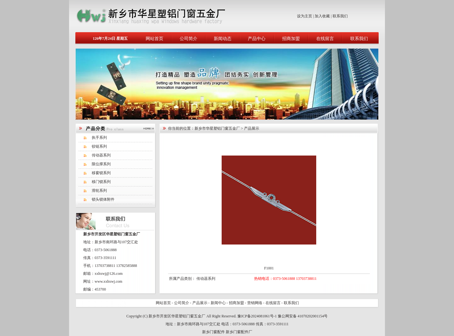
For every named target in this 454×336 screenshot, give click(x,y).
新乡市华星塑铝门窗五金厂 (217, 128)
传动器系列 (101, 155)
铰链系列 (99, 146)
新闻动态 (222, 38)
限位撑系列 (101, 164)
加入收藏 (322, 16)
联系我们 (340, 16)
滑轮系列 (99, 190)
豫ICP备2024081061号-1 (257, 316)
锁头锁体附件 (103, 199)
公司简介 (188, 38)
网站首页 (154, 38)
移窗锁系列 (101, 173)
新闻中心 (218, 303)
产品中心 (256, 38)
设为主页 (304, 16)
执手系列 (99, 137)
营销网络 (254, 303)
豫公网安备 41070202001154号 (303, 316)
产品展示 (199, 303)
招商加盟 (291, 38)
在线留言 (325, 38)
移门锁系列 (101, 182)
